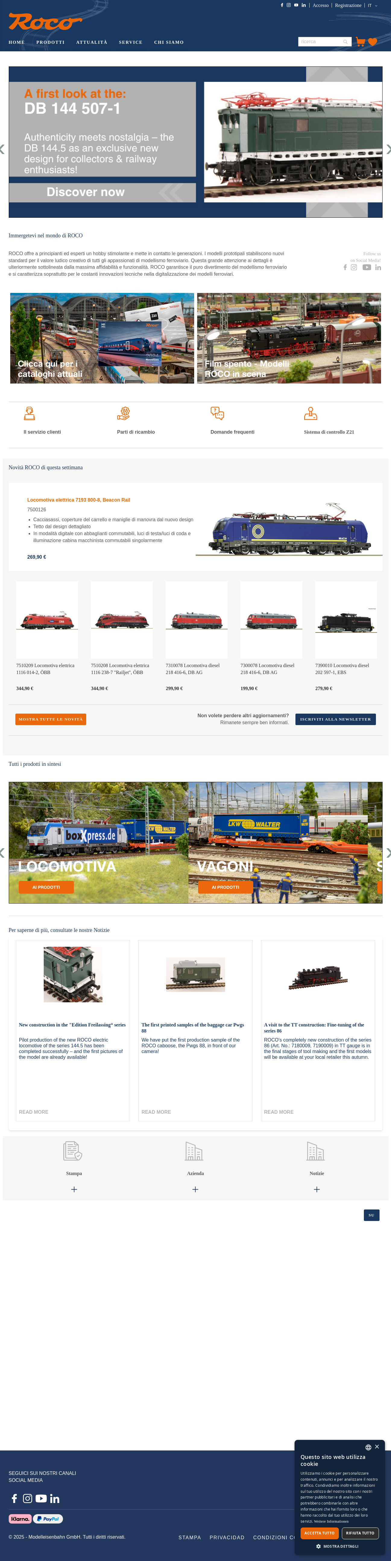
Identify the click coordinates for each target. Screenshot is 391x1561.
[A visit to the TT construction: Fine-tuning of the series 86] (318, 981)
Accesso (321, 5)
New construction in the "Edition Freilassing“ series (72, 1024)
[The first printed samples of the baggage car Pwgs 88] (195, 981)
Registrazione (348, 5)
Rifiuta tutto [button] (360, 1533)
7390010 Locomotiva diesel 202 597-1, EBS (342, 669)
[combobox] (325, 42)
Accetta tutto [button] (319, 1533)
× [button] (376, 1447)
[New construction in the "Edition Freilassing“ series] (72, 981)
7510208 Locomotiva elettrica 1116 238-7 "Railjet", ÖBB (120, 669)
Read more (34, 1112)
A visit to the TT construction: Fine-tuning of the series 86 (314, 1027)
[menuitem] (17, 42)
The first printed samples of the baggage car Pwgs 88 (192, 1027)
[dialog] (340, 1497)
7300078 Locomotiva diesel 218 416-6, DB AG (268, 669)
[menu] (148, 42)
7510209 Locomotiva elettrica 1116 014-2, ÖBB (45, 669)
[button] (373, 5)
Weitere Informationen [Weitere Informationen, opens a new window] (331, 1521)
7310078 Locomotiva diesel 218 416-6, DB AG (193, 669)
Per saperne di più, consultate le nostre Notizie (59, 930)
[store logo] (45, 21)
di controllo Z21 (329, 432)
